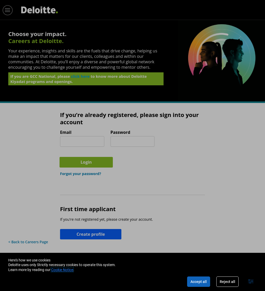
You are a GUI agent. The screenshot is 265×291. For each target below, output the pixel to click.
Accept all (198, 282)
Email (65, 132)
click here (80, 78)
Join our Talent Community (78, 240)
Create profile (87, 214)
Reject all (227, 282)
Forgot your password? (80, 153)
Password (120, 132)
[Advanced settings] (251, 281)
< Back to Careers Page (28, 221)
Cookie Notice (62, 270)
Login (182, 141)
